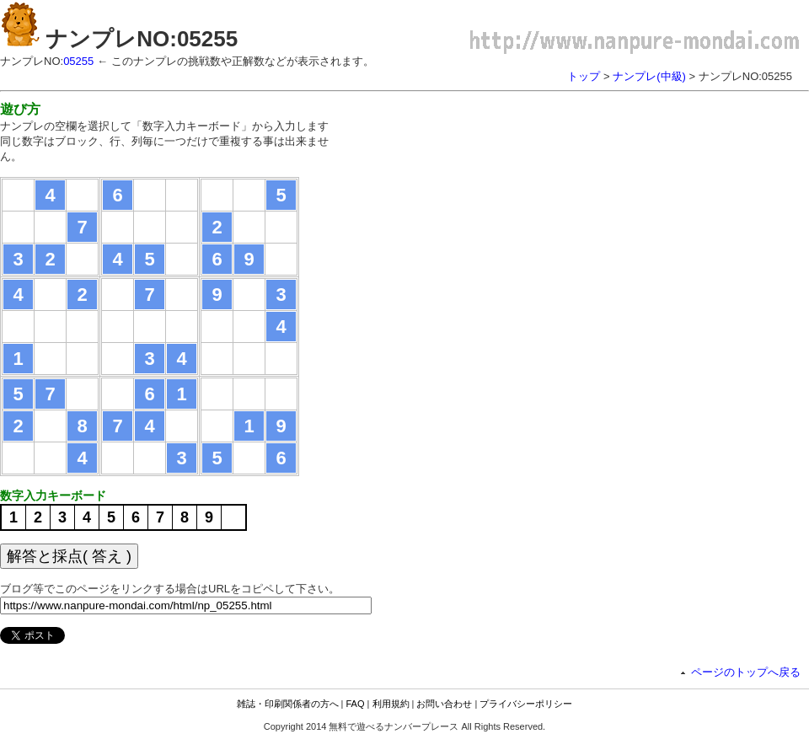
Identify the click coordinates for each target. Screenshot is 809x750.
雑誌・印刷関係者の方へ (288, 704)
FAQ (355, 704)
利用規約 (391, 704)
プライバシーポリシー (526, 704)
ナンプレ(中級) (649, 76)
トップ (583, 76)
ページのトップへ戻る (746, 672)
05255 (78, 61)
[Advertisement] (484, 206)
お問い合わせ (444, 704)
